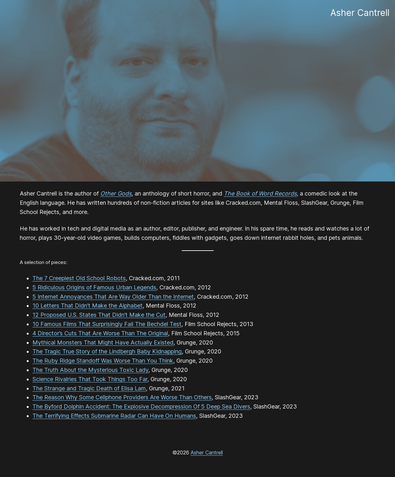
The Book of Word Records (260, 193)
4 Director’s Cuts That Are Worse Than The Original (100, 333)
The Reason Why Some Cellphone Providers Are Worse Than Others (122, 397)
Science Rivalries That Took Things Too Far (89, 379)
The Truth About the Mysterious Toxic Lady (90, 370)
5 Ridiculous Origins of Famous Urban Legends (94, 287)
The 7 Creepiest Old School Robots (79, 278)
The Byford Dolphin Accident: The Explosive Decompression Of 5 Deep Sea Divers (141, 406)
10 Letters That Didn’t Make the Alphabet (87, 305)
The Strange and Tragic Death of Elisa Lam (89, 388)
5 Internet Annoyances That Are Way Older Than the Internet (113, 296)
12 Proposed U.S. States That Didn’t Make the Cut (99, 314)
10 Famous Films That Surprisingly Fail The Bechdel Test (106, 324)
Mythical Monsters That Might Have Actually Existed (102, 342)
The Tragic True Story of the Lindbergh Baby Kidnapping (107, 351)
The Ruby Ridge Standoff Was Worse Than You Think (102, 360)
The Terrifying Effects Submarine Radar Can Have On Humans (114, 415)
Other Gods (115, 193)
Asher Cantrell (207, 452)
